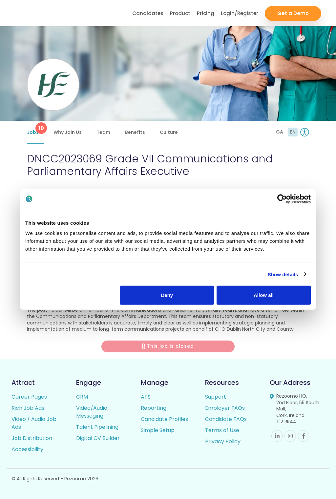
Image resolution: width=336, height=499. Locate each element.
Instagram (290, 436)
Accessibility (27, 449)
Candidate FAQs (226, 419)
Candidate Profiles (164, 419)
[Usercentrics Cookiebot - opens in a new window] (282, 199)
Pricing (205, 13)
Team (103, 132)
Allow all (264, 295)
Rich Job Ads (27, 408)
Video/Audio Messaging (91, 412)
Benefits (135, 132)
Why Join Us (67, 132)
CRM (82, 397)
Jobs (35, 128)
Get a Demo (293, 13)
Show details (283, 274)
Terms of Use (222, 430)
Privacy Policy (223, 442)
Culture (169, 132)
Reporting (153, 408)
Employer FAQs (225, 408)
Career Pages (29, 397)
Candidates (147, 13)
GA (279, 132)
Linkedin (277, 436)
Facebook (303, 436)
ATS (146, 397)
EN (293, 132)
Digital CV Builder (98, 438)
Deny (167, 295)
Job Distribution (31, 438)
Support (215, 397)
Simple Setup (158, 430)
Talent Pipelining (97, 427)
